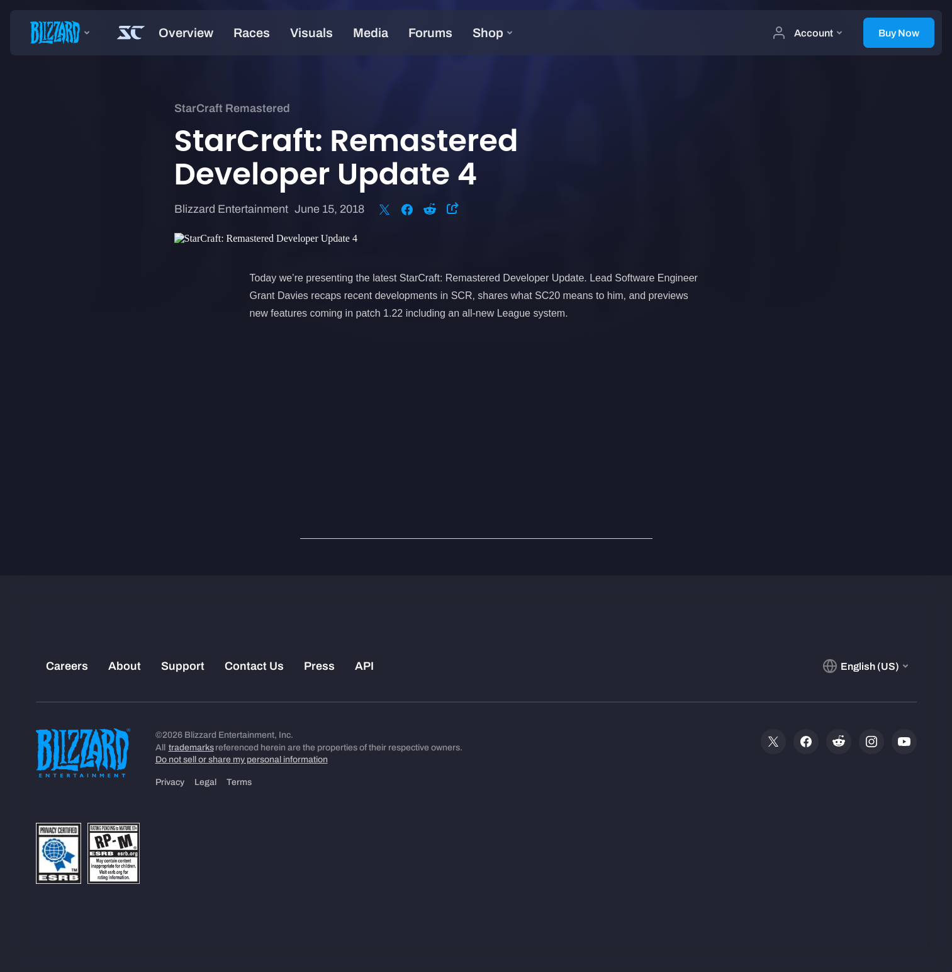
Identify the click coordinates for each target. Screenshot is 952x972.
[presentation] (56, 32)
